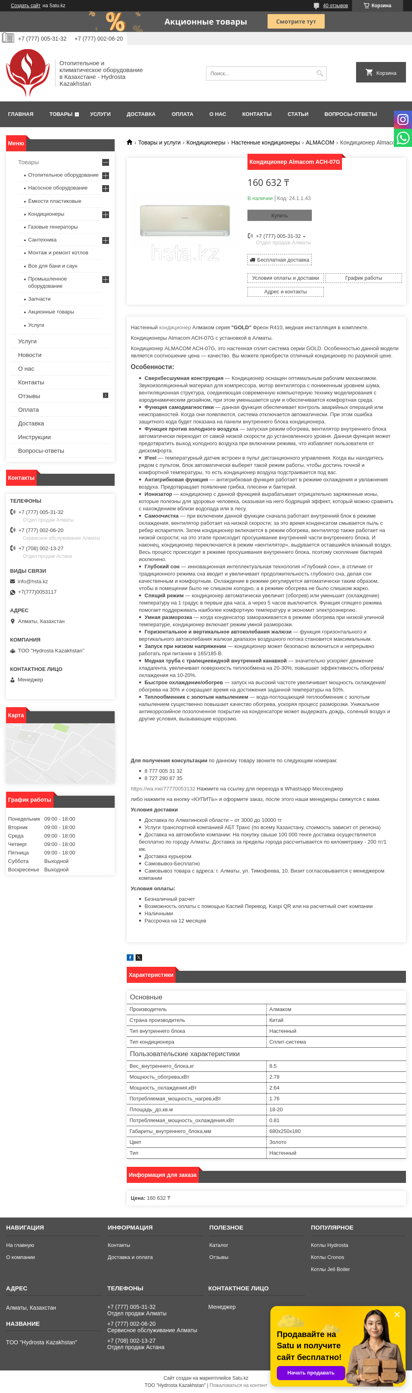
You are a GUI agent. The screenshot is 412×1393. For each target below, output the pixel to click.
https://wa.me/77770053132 (163, 789)
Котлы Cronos (327, 1257)
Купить (279, 216)
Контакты (257, 114)
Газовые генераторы (53, 227)
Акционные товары (51, 312)
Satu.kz (240, 1378)
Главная (20, 114)
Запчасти (39, 299)
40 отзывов (335, 5)
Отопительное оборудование (63, 175)
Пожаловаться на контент (238, 1385)
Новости (29, 354)
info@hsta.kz (33, 581)
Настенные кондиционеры (265, 142)
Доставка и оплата (130, 1257)
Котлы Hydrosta (329, 1245)
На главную (20, 1245)
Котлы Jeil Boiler (330, 1269)
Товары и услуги (159, 142)
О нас (218, 114)
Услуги (100, 114)
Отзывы (29, 395)
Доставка (141, 114)
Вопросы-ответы (351, 114)
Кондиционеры (206, 142)
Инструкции (34, 436)
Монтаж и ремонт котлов (58, 253)
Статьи (298, 114)
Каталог (218, 1245)
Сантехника (42, 240)
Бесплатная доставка (283, 260)
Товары (60, 114)
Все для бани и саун (52, 266)
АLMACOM (320, 142)
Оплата (183, 114)
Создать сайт (26, 5)
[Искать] (320, 73)
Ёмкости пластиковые (54, 201)
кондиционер (175, 327)
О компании (20, 1257)
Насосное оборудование (58, 188)
